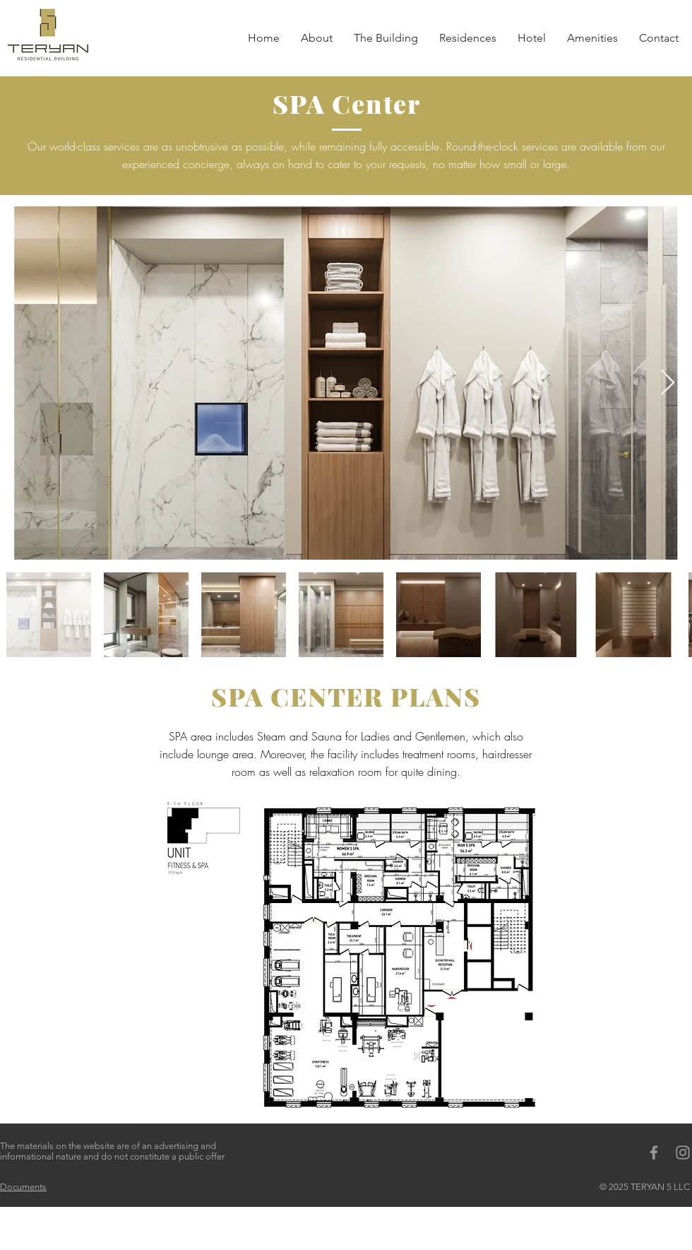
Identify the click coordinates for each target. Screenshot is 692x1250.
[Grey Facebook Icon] (654, 1152)
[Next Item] (668, 383)
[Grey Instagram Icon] (683, 1152)
